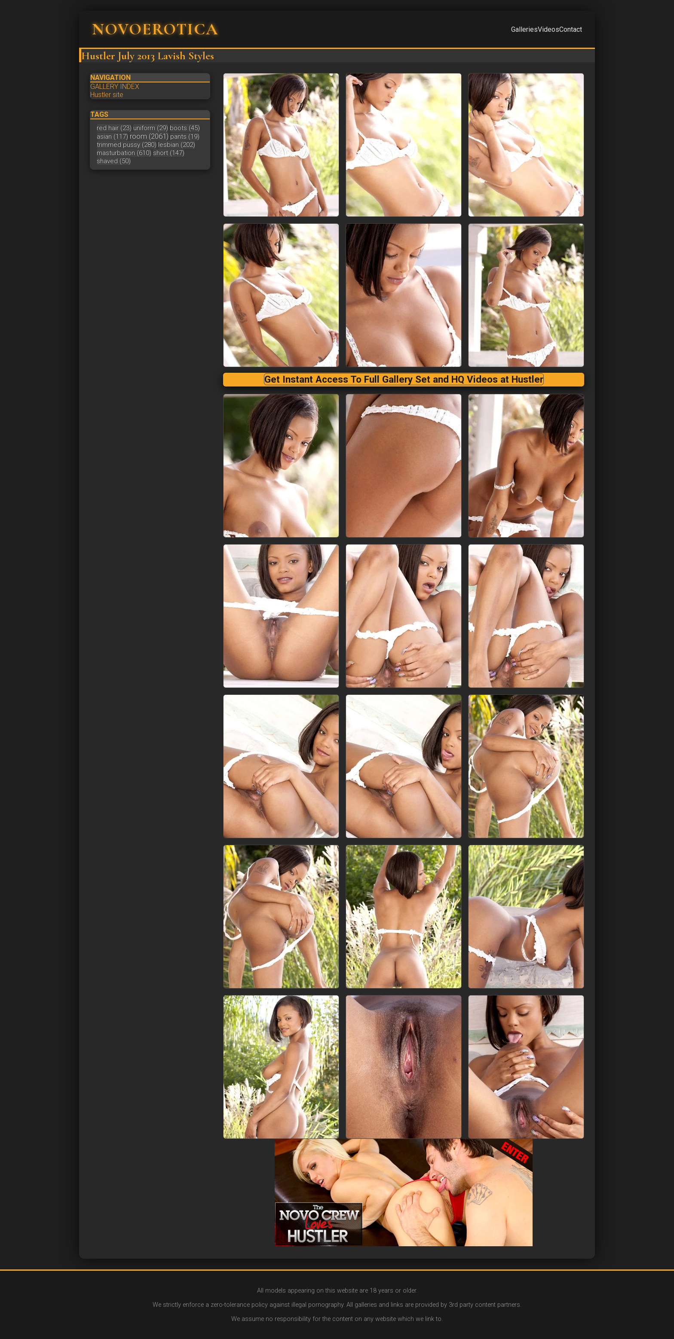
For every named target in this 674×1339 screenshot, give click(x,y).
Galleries (524, 29)
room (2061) (149, 136)
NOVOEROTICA (155, 29)
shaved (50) (114, 161)
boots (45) (185, 128)
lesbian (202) (176, 145)
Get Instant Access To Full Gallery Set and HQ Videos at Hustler (403, 379)
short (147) (168, 153)
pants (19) (184, 136)
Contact (570, 29)
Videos (548, 29)
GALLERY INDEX (114, 86)
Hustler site (106, 95)
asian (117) (112, 136)
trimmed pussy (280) (126, 145)
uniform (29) (150, 128)
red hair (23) (114, 128)
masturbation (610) (124, 153)
